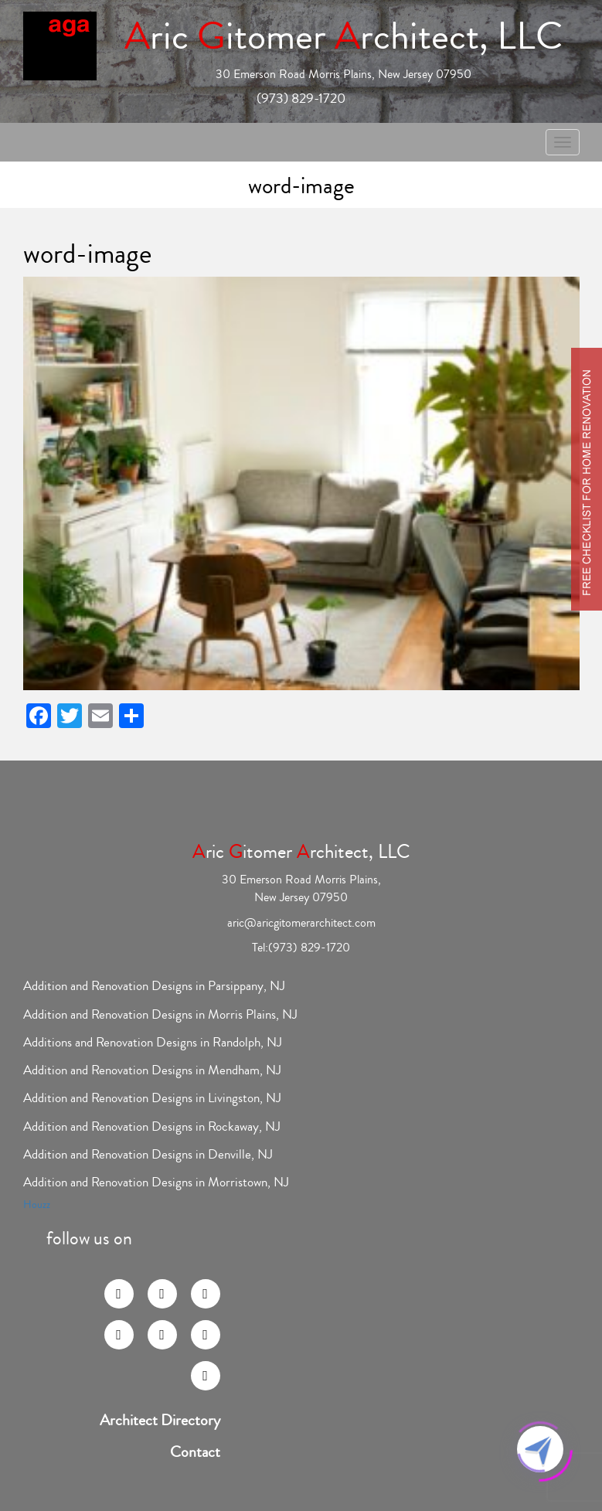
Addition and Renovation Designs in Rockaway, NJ (152, 1126)
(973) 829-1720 (301, 98)
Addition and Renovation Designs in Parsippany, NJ (154, 985)
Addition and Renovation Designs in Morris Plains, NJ (160, 1014)
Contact (195, 1452)
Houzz (36, 1205)
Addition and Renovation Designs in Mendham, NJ (152, 1070)
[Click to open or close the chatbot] (540, 1449)
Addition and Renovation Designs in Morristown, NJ (156, 1182)
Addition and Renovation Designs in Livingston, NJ (152, 1098)
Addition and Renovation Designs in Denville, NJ (148, 1154)
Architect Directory (160, 1420)
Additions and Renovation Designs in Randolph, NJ (152, 1042)
